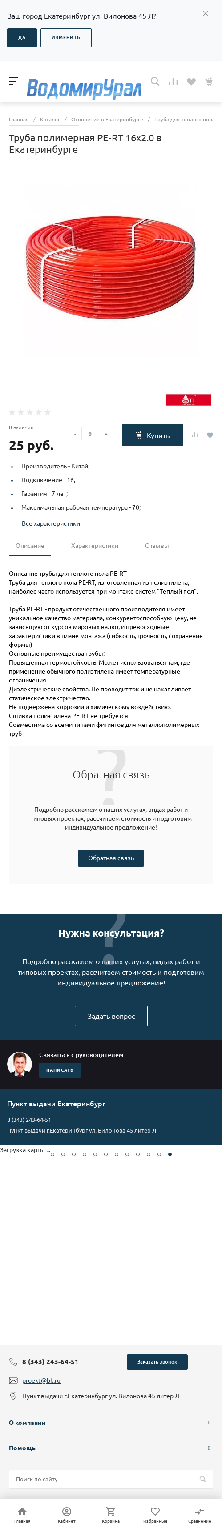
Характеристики (94, 545)
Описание (30, 545)
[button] (52, 1154)
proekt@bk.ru (41, 1380)
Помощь (22, 1448)
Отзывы (157, 545)
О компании (27, 1422)
